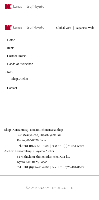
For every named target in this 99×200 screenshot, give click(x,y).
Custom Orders (16, 56)
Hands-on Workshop (20, 64)
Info (9, 72)
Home (11, 40)
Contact (12, 88)
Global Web (63, 28)
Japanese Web (85, 28)
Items (10, 48)
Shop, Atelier (19, 79)
